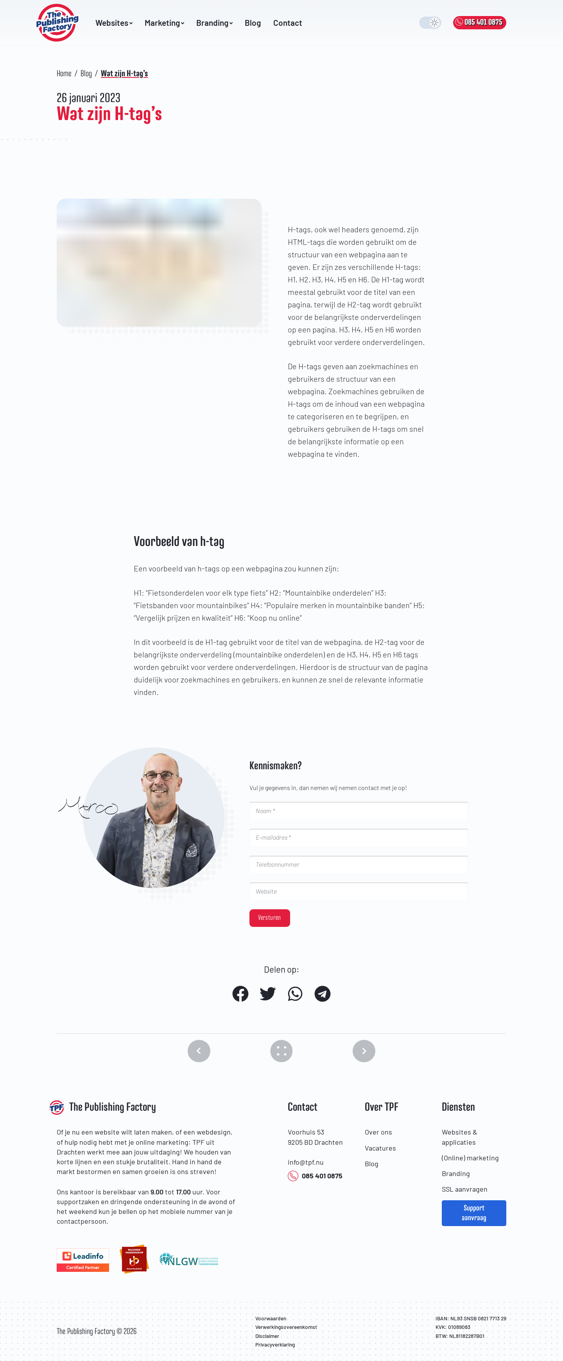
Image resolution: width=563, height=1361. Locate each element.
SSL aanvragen (465, 1189)
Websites (113, 22)
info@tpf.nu (306, 1162)
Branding (214, 22)
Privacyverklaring (275, 1344)
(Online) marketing (470, 1157)
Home (64, 74)
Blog (253, 22)
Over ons (378, 1132)
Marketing (164, 22)
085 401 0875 (315, 1176)
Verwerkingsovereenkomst (286, 1326)
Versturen (269, 917)
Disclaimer (267, 1335)
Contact (287, 22)
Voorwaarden (270, 1318)
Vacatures (380, 1148)
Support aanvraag (474, 1213)
